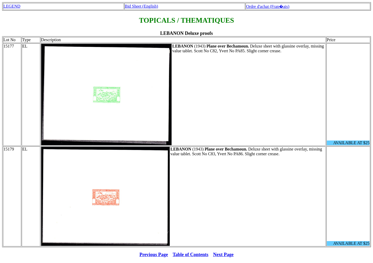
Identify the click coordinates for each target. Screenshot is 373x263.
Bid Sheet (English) (141, 6)
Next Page (223, 254)
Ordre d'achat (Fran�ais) (267, 6)
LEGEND (11, 6)
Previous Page (153, 254)
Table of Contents (190, 254)
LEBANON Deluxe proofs (186, 33)
